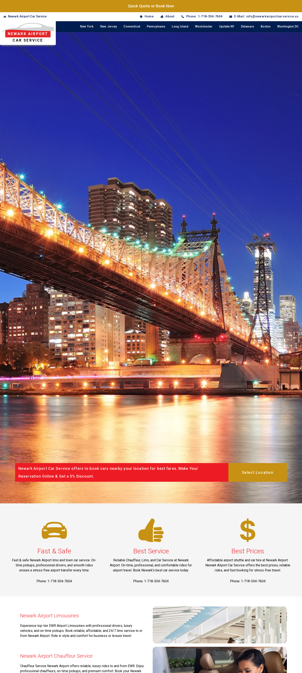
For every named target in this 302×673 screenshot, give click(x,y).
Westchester (203, 26)
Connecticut (132, 26)
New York (87, 26)
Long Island (180, 26)
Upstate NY (226, 26)
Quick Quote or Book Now (151, 6)
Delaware (247, 26)
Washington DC (288, 26)
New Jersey (108, 26)
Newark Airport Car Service (27, 16)
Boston (266, 26)
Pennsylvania (156, 26)
